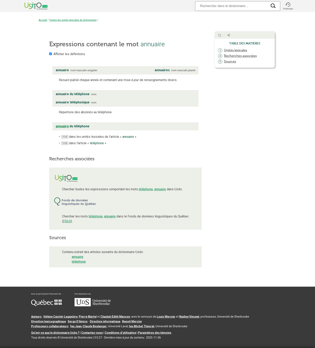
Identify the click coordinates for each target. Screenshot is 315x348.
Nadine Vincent (189, 316)
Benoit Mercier (132, 321)
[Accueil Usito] (31, 6)
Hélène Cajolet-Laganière (60, 316)
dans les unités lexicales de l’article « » (98, 137)
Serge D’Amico (78, 321)
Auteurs (36, 316)
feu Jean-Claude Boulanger (88, 326)
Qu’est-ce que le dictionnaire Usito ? (55, 332)
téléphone (146, 189)
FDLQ (67, 221)
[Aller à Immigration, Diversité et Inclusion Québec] (46, 305)
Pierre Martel (88, 316)
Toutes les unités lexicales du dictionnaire (72, 20)
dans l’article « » (83, 143)
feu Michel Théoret (141, 326)
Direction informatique (105, 321)
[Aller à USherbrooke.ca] (93, 305)
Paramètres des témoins (154, 332)
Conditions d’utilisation (120, 332)
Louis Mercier (166, 316)
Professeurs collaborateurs (50, 326)
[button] (288, 6)
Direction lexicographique (48, 321)
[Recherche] (231, 5)
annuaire (160, 189)
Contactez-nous (92, 332)
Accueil (43, 20)
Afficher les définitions (69, 54)
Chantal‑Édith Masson (115, 316)
